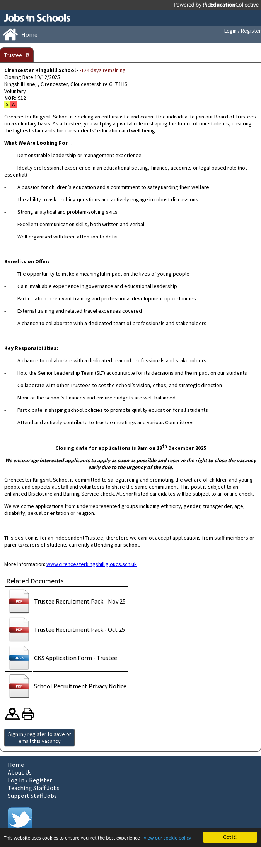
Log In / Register (30, 780)
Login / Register (242, 30)
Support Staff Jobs (32, 795)
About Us (20, 772)
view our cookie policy (167, 838)
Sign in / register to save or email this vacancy (39, 737)
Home (16, 764)
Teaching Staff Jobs (34, 788)
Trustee (13, 54)
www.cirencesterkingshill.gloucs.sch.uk (91, 564)
